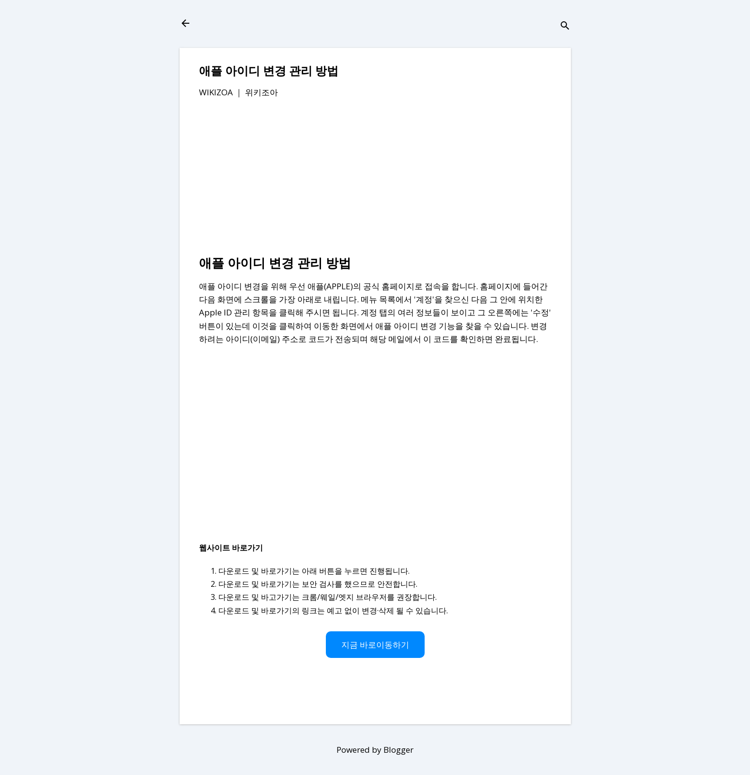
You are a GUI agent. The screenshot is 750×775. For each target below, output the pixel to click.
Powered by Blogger (375, 749)
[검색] (565, 26)
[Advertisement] (375, 178)
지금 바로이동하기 (375, 644)
